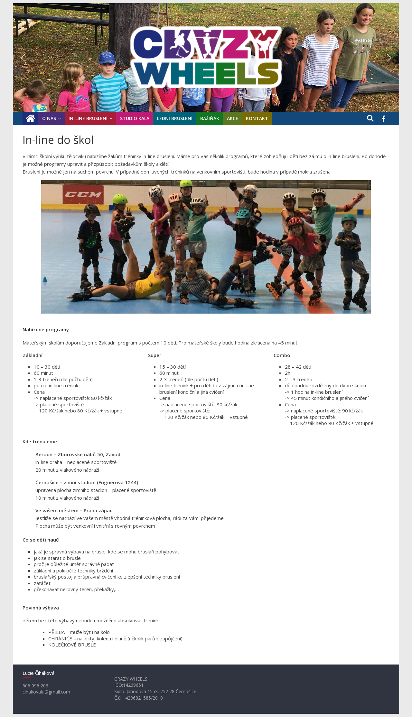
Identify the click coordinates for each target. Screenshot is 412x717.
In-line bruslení (88, 118)
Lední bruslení (174, 118)
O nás (49, 118)
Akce (232, 118)
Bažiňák (209, 118)
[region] (206, 57)
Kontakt (257, 118)
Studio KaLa (134, 118)
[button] (23, 57)
